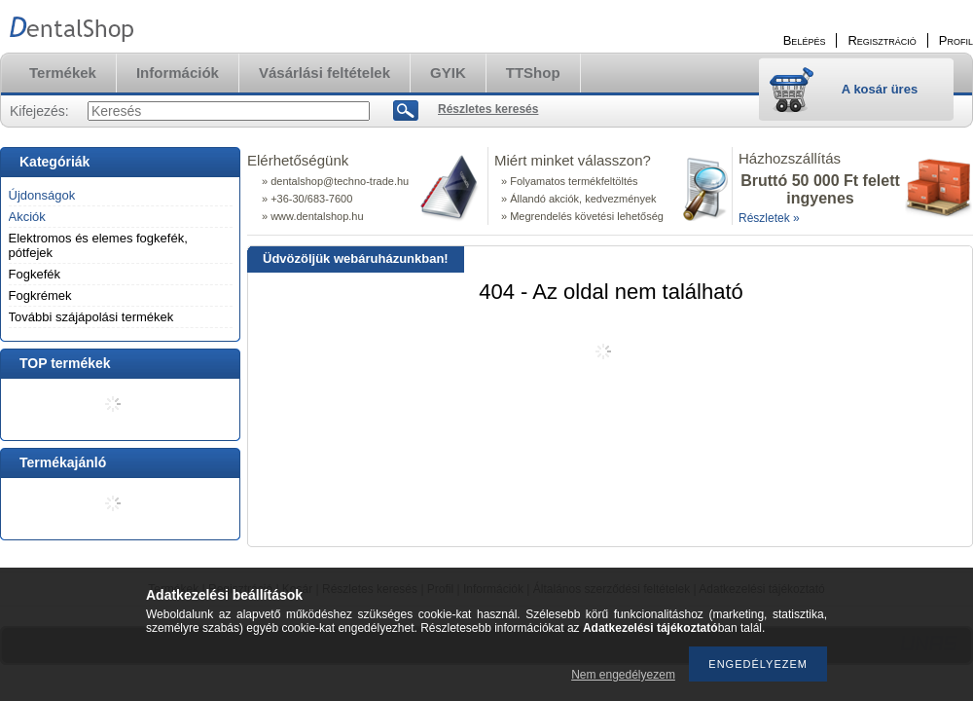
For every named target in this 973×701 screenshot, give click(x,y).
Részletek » (769, 218)
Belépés (804, 40)
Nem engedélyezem (623, 675)
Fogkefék (34, 274)
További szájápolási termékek (91, 317)
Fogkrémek (40, 295)
